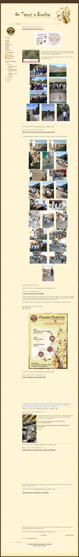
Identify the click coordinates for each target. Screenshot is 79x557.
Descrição (7, 40)
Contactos (7, 42)
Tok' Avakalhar (8, 49)
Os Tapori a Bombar (11, 56)
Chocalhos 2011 (27, 414)
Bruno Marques (10, 54)
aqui (50, 58)
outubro (9, 64)
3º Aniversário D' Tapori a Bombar (33, 293)
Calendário (7, 45)
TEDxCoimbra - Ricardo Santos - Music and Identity (39, 450)
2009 (8, 81)
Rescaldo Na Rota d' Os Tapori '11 (33, 29)
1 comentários (49, 531)
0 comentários (48, 126)
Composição (7, 41)
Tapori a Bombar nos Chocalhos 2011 (34, 377)
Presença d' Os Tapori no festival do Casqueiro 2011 (12, 70)
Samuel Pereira (10, 58)
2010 (8, 79)
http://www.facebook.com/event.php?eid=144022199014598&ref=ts (51, 421)
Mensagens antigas (69, 535)
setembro (10, 76)
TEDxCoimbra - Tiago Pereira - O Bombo (35, 492)
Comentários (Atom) (32, 538)
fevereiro (9, 78)
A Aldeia (6, 48)
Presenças (7, 47)
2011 (8, 63)
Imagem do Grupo (8, 44)
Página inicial (44, 535)
